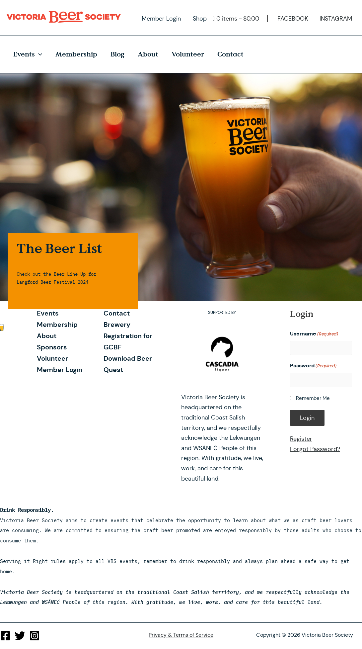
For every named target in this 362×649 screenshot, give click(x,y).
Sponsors (52, 347)
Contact (230, 54)
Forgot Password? (315, 449)
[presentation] (38, 54)
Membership (76, 54)
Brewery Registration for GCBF (128, 335)
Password (313, 366)
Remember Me (313, 398)
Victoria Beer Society (65, 17)
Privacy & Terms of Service (181, 635)
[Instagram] (34, 635)
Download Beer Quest (128, 364)
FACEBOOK (292, 18)
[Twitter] (20, 635)
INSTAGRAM (336, 18)
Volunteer (188, 54)
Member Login (161, 18)
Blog (117, 54)
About (148, 54)
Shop (200, 18)
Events (27, 54)
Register (301, 438)
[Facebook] (5, 635)
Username (314, 334)
